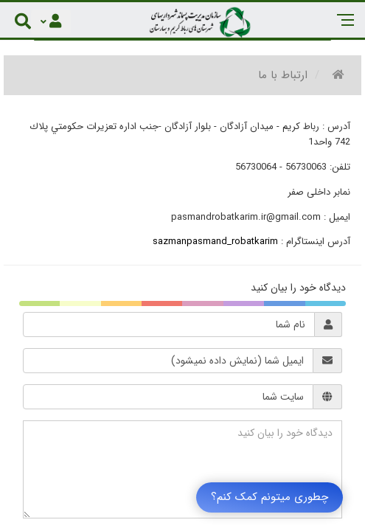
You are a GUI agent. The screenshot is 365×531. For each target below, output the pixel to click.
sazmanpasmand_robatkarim (215, 241)
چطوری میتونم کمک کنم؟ (269, 497)
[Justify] (51, 22)
